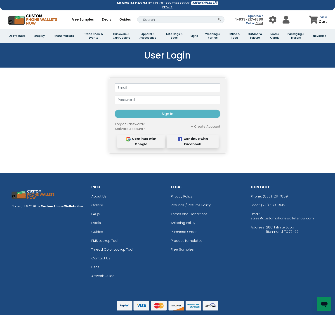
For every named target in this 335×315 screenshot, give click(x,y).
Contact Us (100, 258)
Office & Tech (234, 36)
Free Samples (83, 19)
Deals (106, 19)
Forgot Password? (130, 124)
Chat (259, 23)
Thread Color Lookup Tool (112, 249)
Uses (95, 267)
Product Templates (187, 240)
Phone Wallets (64, 36)
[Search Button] (219, 19)
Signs (194, 36)
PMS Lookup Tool (104, 240)
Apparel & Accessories (147, 36)
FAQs (95, 214)
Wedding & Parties (212, 36)
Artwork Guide (103, 275)
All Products (17, 36)
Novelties (319, 36)
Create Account (205, 126)
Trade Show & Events (93, 36)
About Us (98, 196)
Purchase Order (184, 231)
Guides (125, 19)
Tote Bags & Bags (174, 36)
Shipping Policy (183, 222)
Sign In (167, 113)
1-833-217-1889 (249, 19)
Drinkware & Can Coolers (121, 36)
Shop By (39, 36)
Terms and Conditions (189, 214)
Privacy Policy (182, 196)
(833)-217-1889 (275, 196)
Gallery (97, 205)
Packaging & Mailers (296, 36)
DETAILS (167, 7)
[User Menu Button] (273, 19)
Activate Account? (130, 129)
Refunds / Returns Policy (191, 205)
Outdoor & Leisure (255, 36)
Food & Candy (274, 36)
